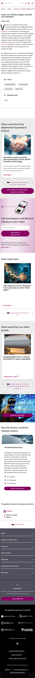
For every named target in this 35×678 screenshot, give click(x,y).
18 (21, 184)
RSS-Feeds (4, 572)
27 (20, 388)
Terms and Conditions (20, 669)
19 (23, 184)
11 (27, 182)
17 (19, 184)
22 (25, 386)
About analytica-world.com (17, 658)
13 (11, 184)
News (3, 533)
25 (16, 388)
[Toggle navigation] (32, 3)
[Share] (25, 3)
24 (14, 388)
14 (13, 184)
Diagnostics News (17, 415)
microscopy (4, 44)
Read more (6, 247)
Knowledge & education (9, 566)
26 (18, 388)
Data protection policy (17, 672)
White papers (6, 553)
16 (17, 184)
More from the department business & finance (17, 191)
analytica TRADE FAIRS (9, 540)
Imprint (7, 669)
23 (27, 386)
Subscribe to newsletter (15, 234)
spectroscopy (16, 42)
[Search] (22, 3)
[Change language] (28, 3)
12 (10, 184)
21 (24, 386)
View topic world (17, 488)
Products (4, 546)
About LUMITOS (17, 655)
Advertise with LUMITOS (16, 651)
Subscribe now (17, 599)
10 (25, 182)
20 (22, 386)
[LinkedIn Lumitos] (17, 643)
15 (15, 184)
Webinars (4, 559)
